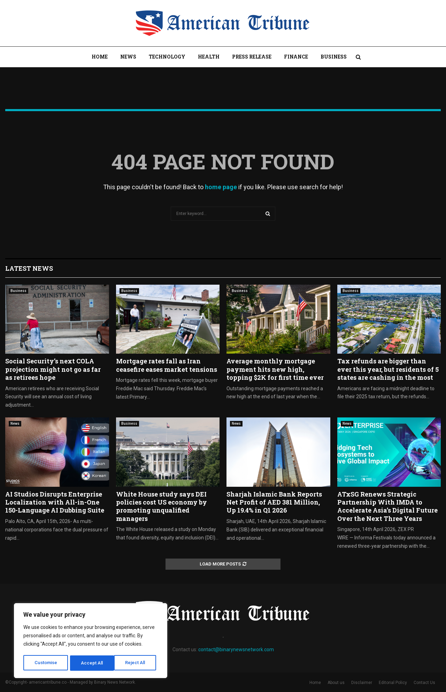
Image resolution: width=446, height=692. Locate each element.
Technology (167, 56)
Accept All (136, 663)
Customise (45, 663)
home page (221, 187)
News (128, 56)
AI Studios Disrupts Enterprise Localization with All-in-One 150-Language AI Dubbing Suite (54, 502)
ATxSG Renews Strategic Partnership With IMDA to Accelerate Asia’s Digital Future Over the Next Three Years (387, 506)
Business (334, 56)
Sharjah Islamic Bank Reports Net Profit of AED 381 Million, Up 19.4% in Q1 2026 (274, 502)
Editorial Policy (393, 682)
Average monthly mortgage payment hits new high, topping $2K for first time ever (275, 369)
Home (100, 56)
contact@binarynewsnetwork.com (236, 649)
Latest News (29, 268)
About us (336, 682)
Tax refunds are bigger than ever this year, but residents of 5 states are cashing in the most (388, 369)
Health (209, 56)
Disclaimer (361, 682)
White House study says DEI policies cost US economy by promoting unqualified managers (161, 506)
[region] (90, 641)
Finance (296, 56)
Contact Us (424, 682)
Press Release (251, 56)
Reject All (91, 663)
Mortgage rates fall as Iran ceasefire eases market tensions (166, 365)
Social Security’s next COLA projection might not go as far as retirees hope (53, 369)
